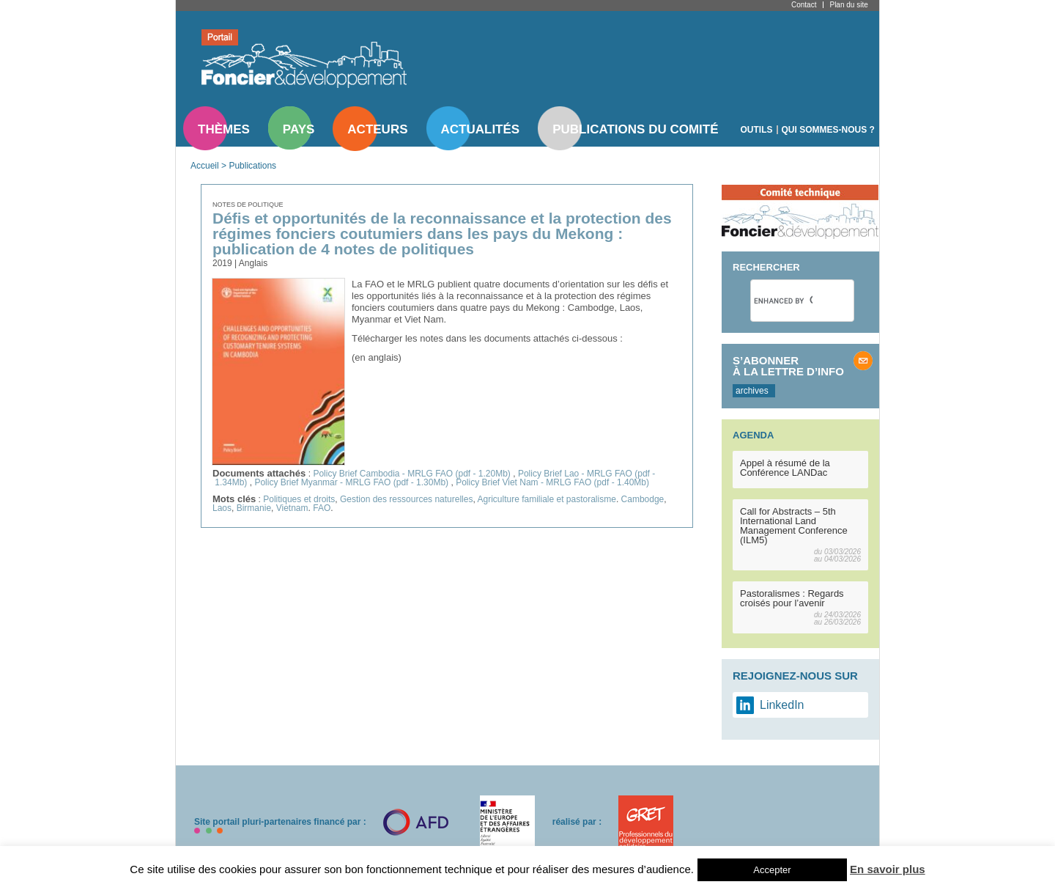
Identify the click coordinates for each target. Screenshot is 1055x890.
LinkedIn (782, 705)
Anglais (253, 263)
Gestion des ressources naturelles (406, 499)
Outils (757, 130)
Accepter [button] (772, 869)
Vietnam (292, 508)
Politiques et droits (299, 499)
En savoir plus (887, 869)
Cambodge (643, 499)
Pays (298, 129)
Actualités (480, 129)
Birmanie (254, 508)
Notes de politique (248, 204)
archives (752, 391)
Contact (803, 5)
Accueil (204, 166)
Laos (222, 508)
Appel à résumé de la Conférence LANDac (785, 467)
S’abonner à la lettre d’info (788, 366)
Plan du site (848, 5)
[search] (783, 300)
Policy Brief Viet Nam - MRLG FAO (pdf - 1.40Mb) (552, 482)
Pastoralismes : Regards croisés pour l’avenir (792, 598)
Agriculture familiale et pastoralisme (546, 499)
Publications (252, 166)
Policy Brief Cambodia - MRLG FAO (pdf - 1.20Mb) (413, 473)
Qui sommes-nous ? (828, 130)
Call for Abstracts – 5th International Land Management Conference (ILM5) (794, 525)
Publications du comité (635, 129)
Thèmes (224, 129)
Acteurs (377, 129)
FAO (321, 508)
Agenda (753, 435)
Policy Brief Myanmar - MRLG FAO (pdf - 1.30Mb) (352, 482)
